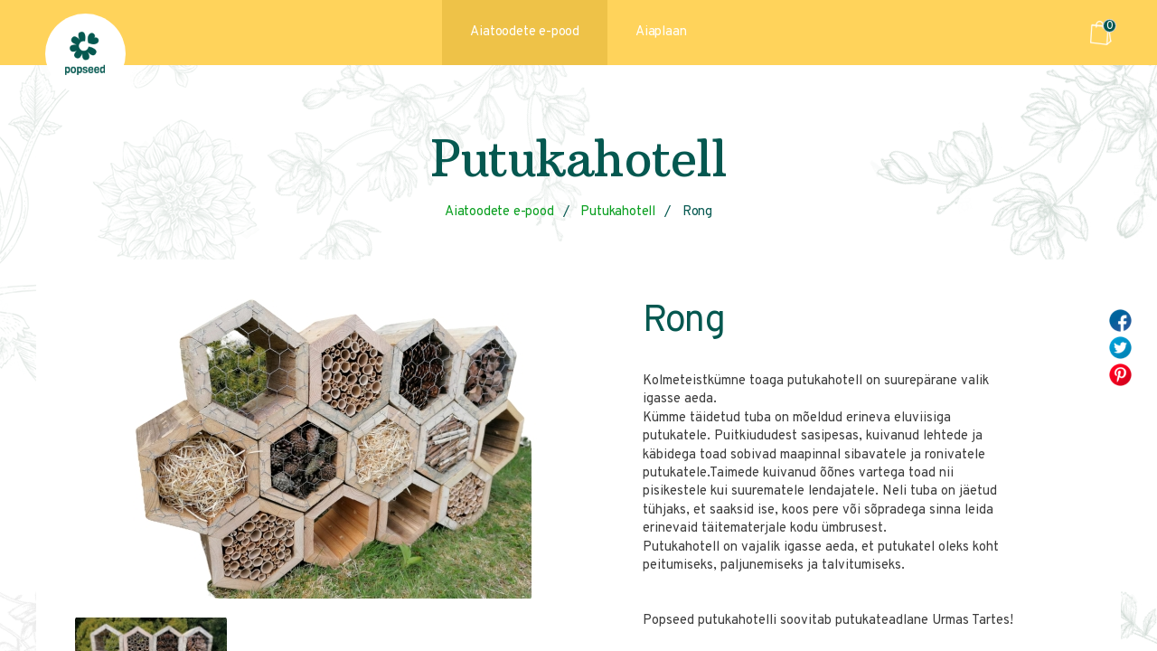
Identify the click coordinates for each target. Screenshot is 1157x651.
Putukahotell (617, 212)
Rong (697, 212)
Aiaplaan (660, 32)
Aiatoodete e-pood (524, 32)
